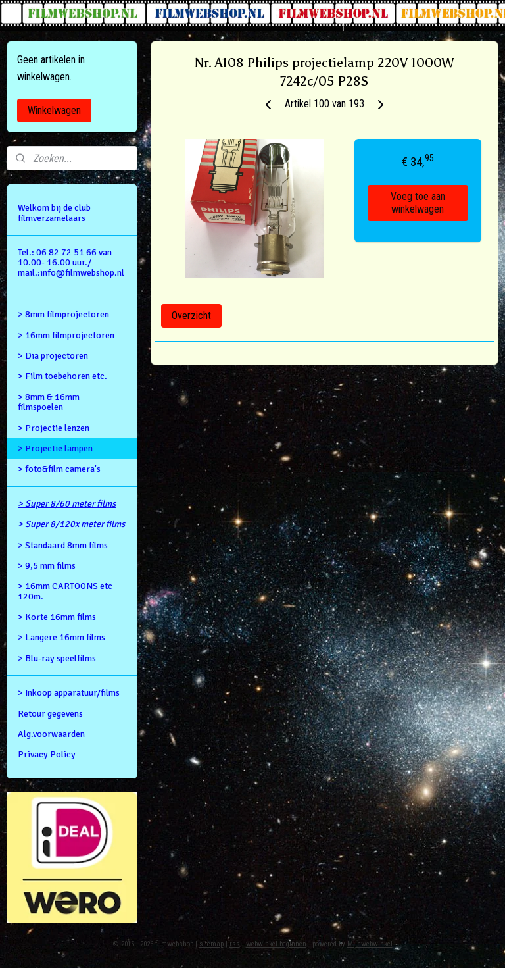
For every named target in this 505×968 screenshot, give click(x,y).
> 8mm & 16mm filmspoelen (49, 402)
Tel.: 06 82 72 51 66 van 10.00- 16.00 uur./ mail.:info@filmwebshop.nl (71, 262)
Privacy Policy (47, 754)
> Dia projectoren (53, 355)
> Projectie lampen (55, 448)
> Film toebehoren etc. (62, 376)
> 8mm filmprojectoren (63, 314)
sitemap (211, 944)
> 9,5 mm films (47, 565)
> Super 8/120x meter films (71, 524)
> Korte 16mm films (57, 617)
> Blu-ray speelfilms (57, 658)
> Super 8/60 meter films (67, 503)
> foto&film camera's (59, 468)
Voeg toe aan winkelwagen (418, 203)
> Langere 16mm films (61, 637)
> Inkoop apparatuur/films (69, 692)
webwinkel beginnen (276, 944)
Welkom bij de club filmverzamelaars (54, 212)
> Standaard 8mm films (63, 545)
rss (234, 944)
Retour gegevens (50, 713)
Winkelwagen (54, 110)
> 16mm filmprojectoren (66, 335)
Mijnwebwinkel (370, 944)
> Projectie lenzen (53, 428)
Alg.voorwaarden (51, 734)
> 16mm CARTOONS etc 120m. (65, 590)
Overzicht (191, 315)
